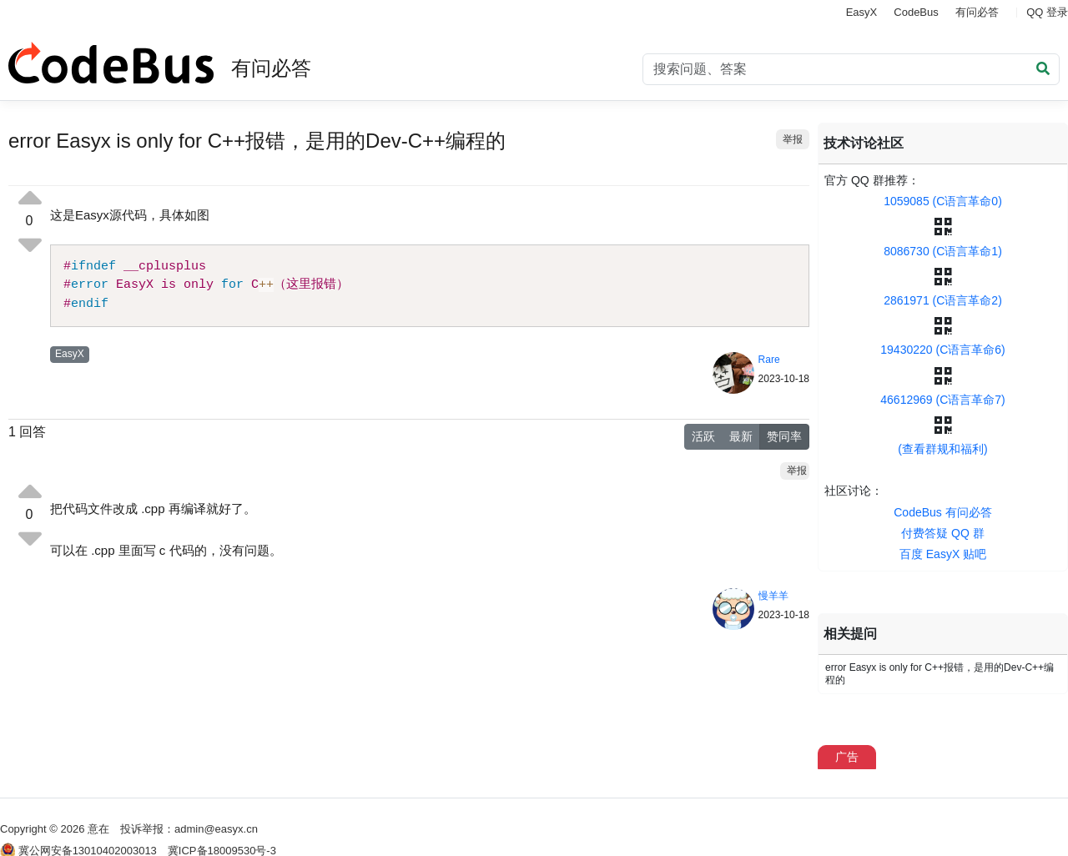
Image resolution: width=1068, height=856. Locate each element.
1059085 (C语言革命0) (943, 201)
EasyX (862, 12)
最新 (741, 436)
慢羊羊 (773, 596)
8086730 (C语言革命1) (943, 251)
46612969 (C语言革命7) (942, 399)
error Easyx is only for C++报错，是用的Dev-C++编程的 (939, 674)
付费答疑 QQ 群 (943, 533)
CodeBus (916, 12)
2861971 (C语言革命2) (943, 300)
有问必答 (977, 12)
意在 (98, 829)
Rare (769, 359)
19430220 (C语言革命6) (942, 349)
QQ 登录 (1047, 12)
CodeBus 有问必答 (942, 512)
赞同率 (784, 436)
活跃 (703, 436)
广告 (847, 756)
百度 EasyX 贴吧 (942, 554)
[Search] (851, 69)
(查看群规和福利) (942, 449)
